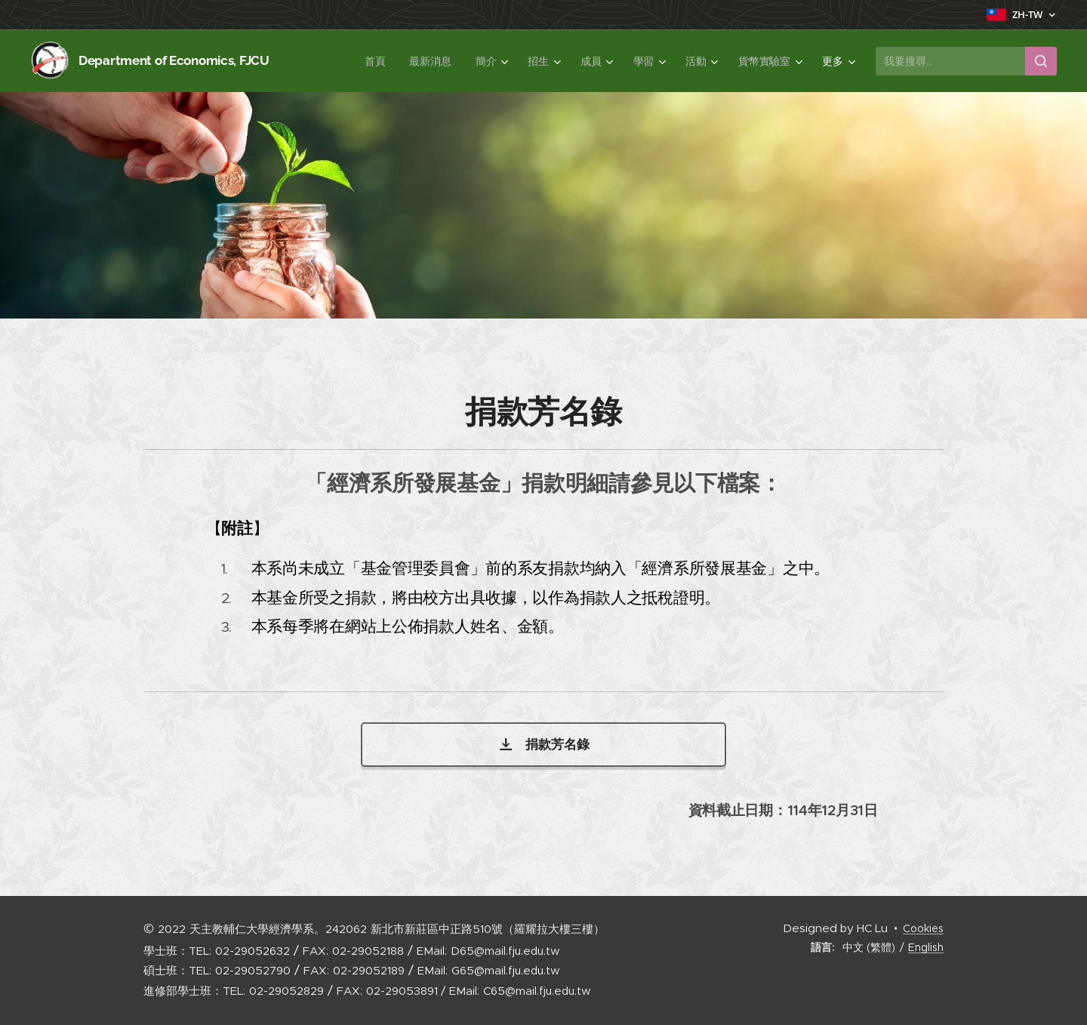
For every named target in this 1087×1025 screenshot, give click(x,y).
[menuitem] (376, 61)
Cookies (923, 928)
